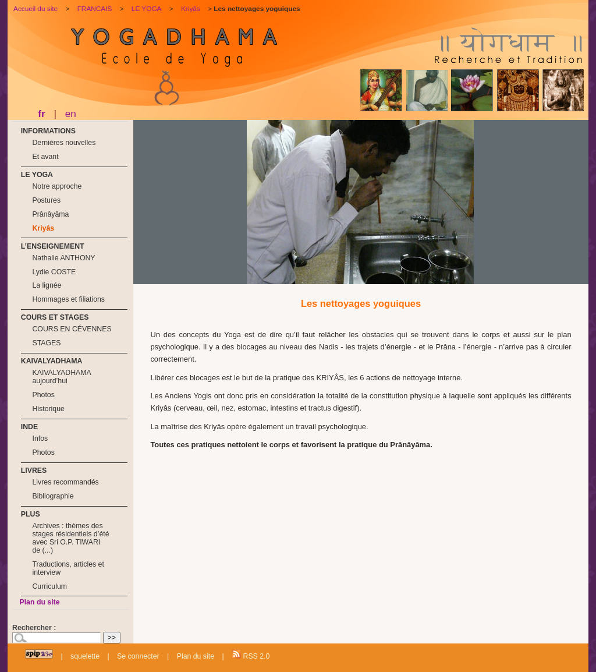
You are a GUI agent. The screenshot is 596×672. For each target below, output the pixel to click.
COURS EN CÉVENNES (71, 329)
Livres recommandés (65, 482)
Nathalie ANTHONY (63, 258)
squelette (85, 656)
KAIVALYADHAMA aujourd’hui (61, 377)
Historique (48, 409)
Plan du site (39, 602)
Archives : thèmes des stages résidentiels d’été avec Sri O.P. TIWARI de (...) (70, 538)
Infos (40, 438)
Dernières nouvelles (63, 143)
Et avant (45, 157)
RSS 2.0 (250, 654)
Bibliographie (52, 496)
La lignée (46, 285)
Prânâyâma (50, 214)
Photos (43, 395)
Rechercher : (34, 628)
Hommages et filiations (68, 299)
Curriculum (49, 586)
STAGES (46, 343)
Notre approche (56, 186)
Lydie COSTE (54, 272)
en (70, 113)
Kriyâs (43, 228)
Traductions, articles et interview (68, 568)
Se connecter (138, 656)
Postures (46, 200)
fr (41, 113)
